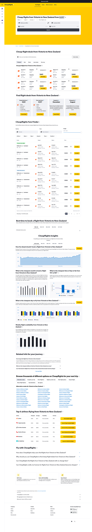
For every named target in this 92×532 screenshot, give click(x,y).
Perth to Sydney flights (21, 394)
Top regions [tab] (40, 382)
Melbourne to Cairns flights (43, 399)
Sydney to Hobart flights (64, 403)
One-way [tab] (43, 62)
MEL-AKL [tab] (36, 227)
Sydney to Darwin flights (21, 406)
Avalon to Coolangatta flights (22, 401)
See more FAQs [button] (39, 371)
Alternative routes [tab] (21, 379)
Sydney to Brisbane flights (64, 392)
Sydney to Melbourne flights (22, 389)
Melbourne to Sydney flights (43, 389)
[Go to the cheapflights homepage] (9, 4)
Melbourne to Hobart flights (22, 403)
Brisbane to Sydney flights (43, 390)
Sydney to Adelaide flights (21, 399)
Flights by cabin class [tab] (51, 379)
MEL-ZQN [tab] (48, 227)
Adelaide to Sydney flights (64, 401)
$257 (61, 17)
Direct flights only (42, 19)
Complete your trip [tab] (31, 379)
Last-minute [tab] (35, 62)
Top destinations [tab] (32, 382)
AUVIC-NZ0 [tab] (36, 243)
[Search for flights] (2, 8)
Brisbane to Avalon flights (43, 403)
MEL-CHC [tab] (42, 227)
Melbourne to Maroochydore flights (23, 405)
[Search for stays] (2, 11)
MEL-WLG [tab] (54, 227)
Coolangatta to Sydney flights (44, 394)
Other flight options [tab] (62, 379)
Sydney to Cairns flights (42, 396)
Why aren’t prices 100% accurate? (49, 499)
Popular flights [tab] (72, 379)
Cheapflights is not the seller (49, 494)
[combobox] (19, 19)
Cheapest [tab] (19, 62)
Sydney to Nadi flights (42, 406)
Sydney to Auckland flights (43, 405)
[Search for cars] (2, 14)
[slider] (81, 132)
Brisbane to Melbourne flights (22, 392)
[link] (23, 114)
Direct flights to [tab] (41, 379)
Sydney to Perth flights (21, 396)
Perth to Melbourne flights (21, 398)
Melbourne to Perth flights (64, 398)
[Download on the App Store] (73, 512)
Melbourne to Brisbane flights (44, 398)
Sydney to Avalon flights (21, 390)
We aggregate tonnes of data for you (49, 497)
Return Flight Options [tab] (21, 382)
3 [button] (71, 213)
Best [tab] (25, 62)
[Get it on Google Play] (73, 509)
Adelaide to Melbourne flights (65, 394)
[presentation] (65, 17)
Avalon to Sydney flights (64, 389)
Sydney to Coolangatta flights (44, 392)
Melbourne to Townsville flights (65, 396)
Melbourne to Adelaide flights (65, 399)
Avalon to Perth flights (63, 406)
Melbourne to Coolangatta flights (66, 390)
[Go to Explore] (2, 16)
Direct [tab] (29, 62)
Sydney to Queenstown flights (44, 401)
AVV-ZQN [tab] (60, 227)
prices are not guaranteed (42, 490)
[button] (90, 1)
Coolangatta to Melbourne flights (66, 405)
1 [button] (66, 213)
